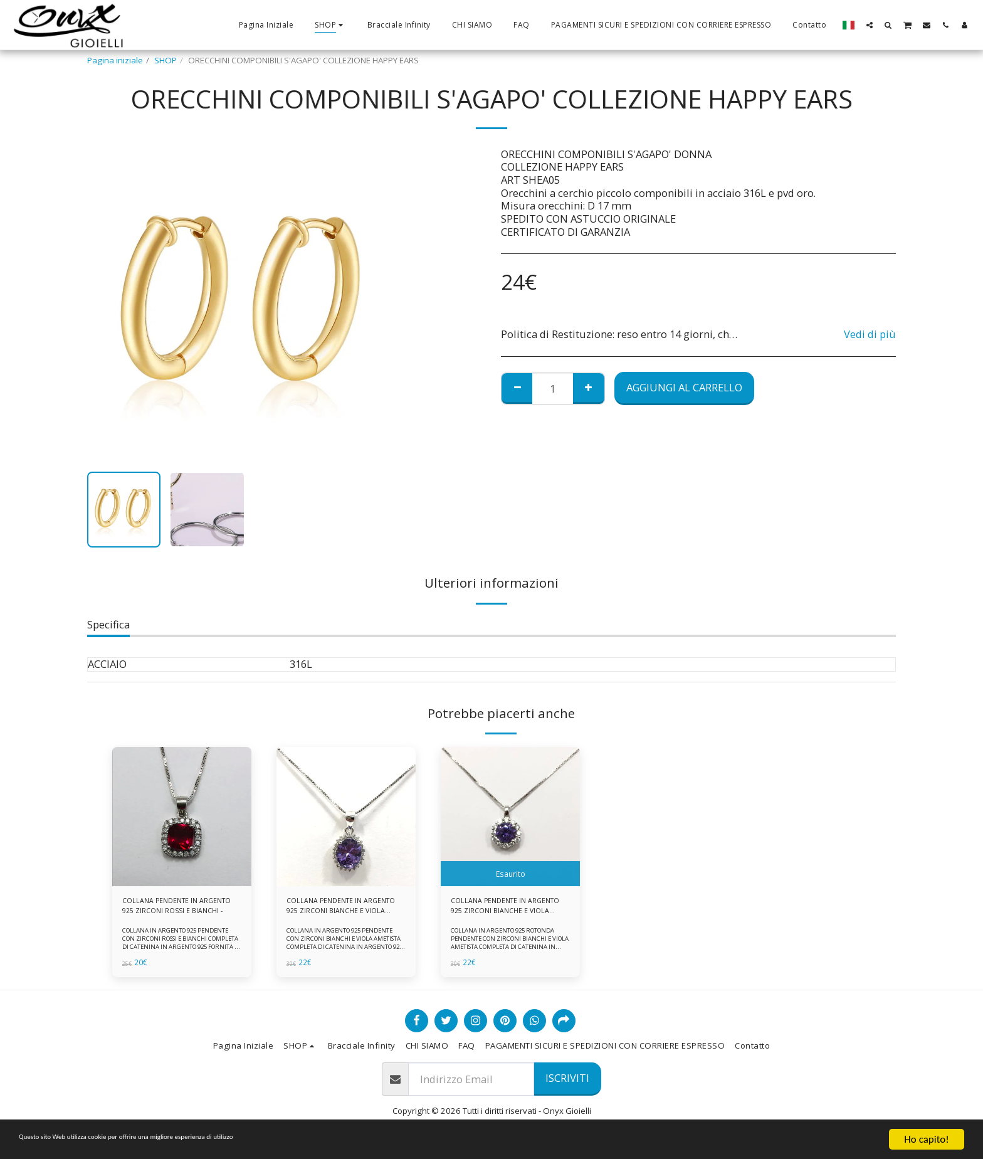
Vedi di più (870, 334)
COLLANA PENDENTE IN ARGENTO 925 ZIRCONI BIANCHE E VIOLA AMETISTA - (504, 908)
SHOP (165, 60)
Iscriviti (567, 1083)
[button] (869, 25)
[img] (181, 816)
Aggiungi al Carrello (684, 387)
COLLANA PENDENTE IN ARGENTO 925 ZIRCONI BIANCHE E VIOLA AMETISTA (337, 908)
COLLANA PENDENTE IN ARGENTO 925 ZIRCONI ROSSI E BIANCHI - (179, 908)
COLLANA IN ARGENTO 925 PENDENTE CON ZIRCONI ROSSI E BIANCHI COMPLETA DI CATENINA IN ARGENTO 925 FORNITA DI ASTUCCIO (180, 948)
